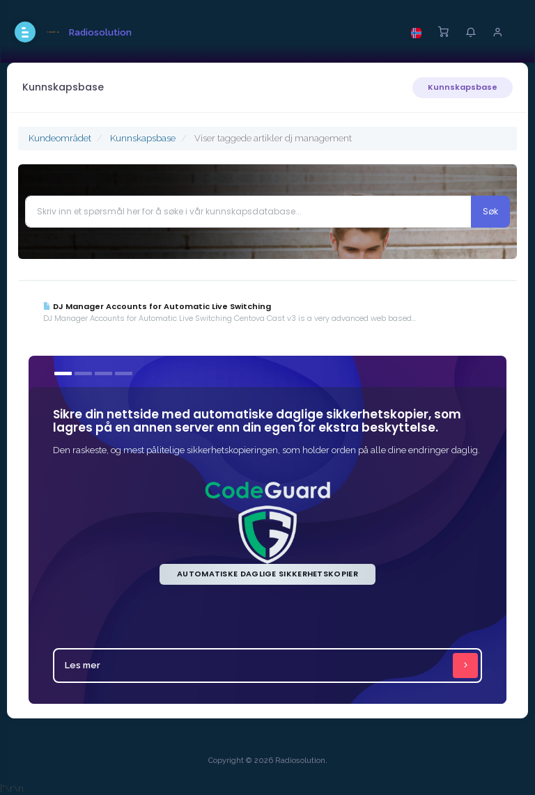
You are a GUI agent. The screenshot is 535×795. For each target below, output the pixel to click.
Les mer (271, 665)
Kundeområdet (60, 138)
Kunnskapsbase (462, 87)
